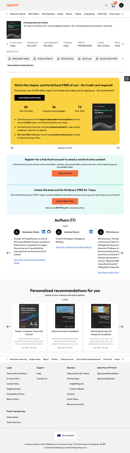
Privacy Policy (13, 378)
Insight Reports (77, 383)
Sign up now (65, 173)
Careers (71, 394)
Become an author (75, 404)
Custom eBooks (77, 388)
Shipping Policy (14, 388)
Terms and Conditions (17, 373)
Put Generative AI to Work (36, 22)
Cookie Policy (13, 383)
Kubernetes (35, 359)
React (46, 359)
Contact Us (42, 378)
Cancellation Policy (16, 394)
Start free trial (65, 201)
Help (39, 373)
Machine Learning (18, 359)
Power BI (107, 359)
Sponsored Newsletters (108, 373)
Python (54, 359)
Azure (117, 359)
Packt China (72, 399)
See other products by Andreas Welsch (74, 247)
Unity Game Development (88, 359)
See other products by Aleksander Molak (29, 261)
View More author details (20, 65)
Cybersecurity (67, 359)
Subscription (12, 417)
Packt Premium (14, 422)
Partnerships (73, 378)
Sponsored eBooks (105, 378)
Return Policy (13, 399)
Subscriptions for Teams (78, 373)
